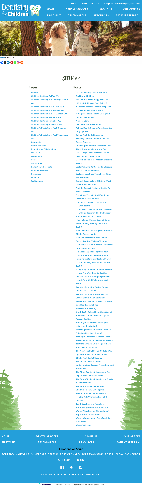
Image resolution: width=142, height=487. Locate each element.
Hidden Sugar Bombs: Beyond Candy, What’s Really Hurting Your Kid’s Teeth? (93, 223)
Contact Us (36, 142)
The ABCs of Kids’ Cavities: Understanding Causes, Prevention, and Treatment (95, 365)
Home (51, 9)
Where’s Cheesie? (84, 425)
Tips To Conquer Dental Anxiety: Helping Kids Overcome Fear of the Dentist (92, 397)
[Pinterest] (11, 62)
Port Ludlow (114, 454)
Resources (101, 15)
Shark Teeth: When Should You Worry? (94, 312)
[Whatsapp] (15, 62)
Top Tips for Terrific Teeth (88, 414)
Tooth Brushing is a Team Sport (90, 404)
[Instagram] (18, 62)
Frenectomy (36, 156)
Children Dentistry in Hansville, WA (47, 110)
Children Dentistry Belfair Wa (45, 96)
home (33, 160)
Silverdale (38, 454)
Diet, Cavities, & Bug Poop (88, 156)
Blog (80, 460)
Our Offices (131, 9)
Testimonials (77, 15)
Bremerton (95, 4)
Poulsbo (8, 454)
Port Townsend (92, 454)
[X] (5, 62)
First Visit (54, 15)
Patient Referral (128, 15)
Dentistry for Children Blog (43, 149)
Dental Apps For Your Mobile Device (92, 152)
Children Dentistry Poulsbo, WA (46, 121)
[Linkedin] (8, 62)
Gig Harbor (132, 454)
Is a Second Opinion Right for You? (92, 252)
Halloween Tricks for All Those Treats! (94, 209)
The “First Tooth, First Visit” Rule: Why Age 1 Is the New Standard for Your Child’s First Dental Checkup (94, 354)
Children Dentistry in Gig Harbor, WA (48, 106)
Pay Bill (75, 4)
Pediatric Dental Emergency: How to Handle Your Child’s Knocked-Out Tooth (93, 280)
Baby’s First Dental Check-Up (89, 135)
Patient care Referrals (41, 167)
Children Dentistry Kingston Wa (46, 117)
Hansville (22, 454)
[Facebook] (1, 62)
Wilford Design (94, 475)
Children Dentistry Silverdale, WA (46, 124)
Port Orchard (124, 4)
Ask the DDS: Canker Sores (88, 124)
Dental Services (77, 9)
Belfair (53, 454)
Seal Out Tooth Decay (86, 308)
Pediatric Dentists (39, 170)
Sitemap (35, 177)
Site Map (64, 460)
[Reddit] (21, 62)
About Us (105, 9)
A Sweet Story (82, 121)
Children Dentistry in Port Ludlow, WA (49, 114)
